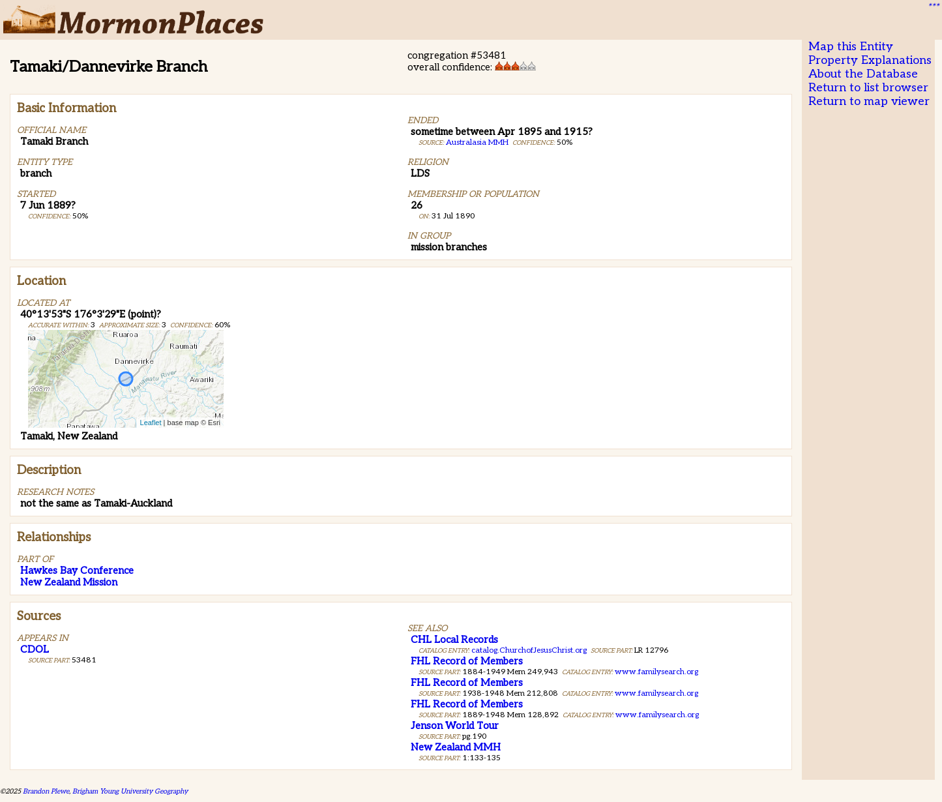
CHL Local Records (454, 640)
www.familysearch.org (656, 672)
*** (933, 7)
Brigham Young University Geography (130, 791)
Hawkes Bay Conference (77, 570)
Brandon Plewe (46, 791)
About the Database (863, 74)
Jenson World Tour (455, 726)
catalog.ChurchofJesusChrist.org (529, 650)
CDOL (34, 649)
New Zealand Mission (68, 582)
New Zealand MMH (456, 747)
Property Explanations (870, 60)
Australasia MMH (477, 142)
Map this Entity (850, 46)
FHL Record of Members (467, 661)
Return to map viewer (869, 101)
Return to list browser (868, 88)
